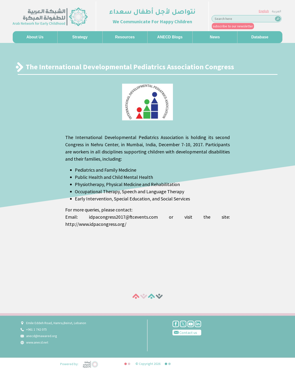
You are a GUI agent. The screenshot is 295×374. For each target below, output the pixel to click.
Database (259, 37)
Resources (125, 37)
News (215, 37)
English (264, 11)
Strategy (80, 37)
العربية (276, 11)
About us (34, 37)
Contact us (184, 332)
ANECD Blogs (170, 37)
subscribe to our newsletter (233, 26)
